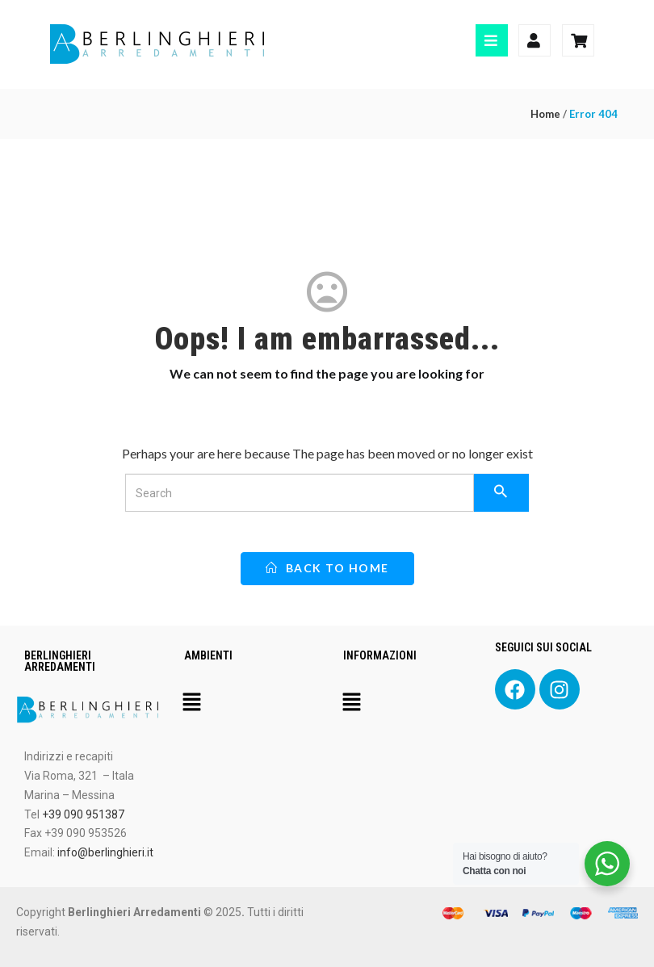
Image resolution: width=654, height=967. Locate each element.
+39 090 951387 (83, 814)
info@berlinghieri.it (105, 852)
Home (545, 113)
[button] (192, 703)
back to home (327, 568)
